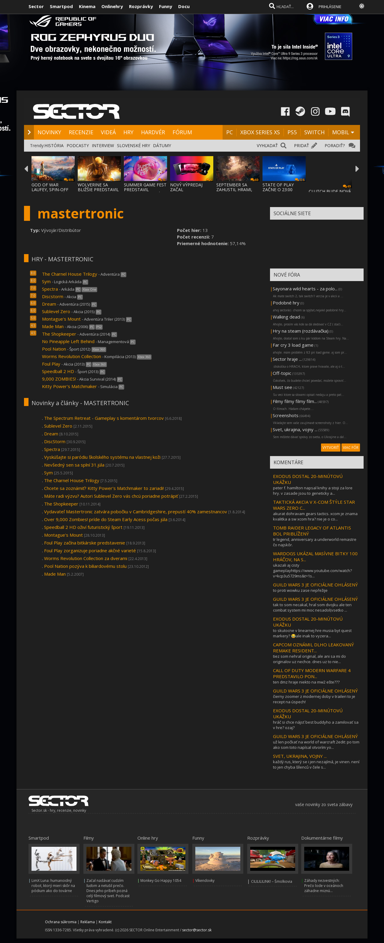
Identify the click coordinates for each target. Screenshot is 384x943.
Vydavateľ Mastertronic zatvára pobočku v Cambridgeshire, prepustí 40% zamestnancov (135, 511)
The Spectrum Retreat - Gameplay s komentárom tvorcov (104, 418)
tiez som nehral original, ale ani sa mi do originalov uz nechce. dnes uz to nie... (309, 659)
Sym (46, 281)
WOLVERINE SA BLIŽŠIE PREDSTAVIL (98, 187)
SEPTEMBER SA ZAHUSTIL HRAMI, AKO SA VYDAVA (234, 189)
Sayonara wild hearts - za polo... (305, 289)
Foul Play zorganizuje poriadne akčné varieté (90, 550)
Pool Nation (54, 349)
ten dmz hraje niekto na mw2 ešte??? (306, 682)
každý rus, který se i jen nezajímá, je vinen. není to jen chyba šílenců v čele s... (316, 764)
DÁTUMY (162, 145)
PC (229, 132)
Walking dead (286, 317)
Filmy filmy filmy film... (295, 401)
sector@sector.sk (197, 930)
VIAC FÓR (350, 447)
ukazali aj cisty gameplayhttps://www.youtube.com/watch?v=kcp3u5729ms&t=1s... (312, 570)
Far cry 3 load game (293, 345)
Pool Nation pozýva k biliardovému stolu (85, 566)
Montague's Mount (61, 319)
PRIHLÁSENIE (330, 6)
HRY (128, 132)
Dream (49, 304)
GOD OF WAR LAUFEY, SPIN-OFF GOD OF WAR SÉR (50, 189)
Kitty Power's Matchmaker (69, 386)
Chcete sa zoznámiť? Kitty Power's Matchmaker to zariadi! (104, 488)
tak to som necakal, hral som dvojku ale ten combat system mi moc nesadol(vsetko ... (312, 607)
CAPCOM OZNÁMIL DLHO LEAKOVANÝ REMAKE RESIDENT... (313, 648)
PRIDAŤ (301, 145)
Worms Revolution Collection (71, 356)
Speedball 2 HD (58, 371)
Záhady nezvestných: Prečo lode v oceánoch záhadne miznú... (323, 885)
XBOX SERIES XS (260, 132)
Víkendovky (204, 880)
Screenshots (285, 415)
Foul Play (51, 364)
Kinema (87, 6)
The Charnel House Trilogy (69, 274)
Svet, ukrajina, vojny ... (295, 429)
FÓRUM (182, 132)
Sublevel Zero (56, 311)
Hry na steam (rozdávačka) (300, 331)
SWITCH (314, 132)
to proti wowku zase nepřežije (300, 590)
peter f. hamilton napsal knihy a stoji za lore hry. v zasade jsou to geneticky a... (312, 490)
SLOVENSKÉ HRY (133, 145)
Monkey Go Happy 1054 (160, 880)
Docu (184, 6)
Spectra (50, 289)
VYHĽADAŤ (267, 145)
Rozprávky (141, 6)
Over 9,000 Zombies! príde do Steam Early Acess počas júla (105, 519)
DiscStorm (54, 441)
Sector (36, 6)
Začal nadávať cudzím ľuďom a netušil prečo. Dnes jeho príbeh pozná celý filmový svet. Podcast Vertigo (108, 890)
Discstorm (52, 296)
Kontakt (105, 921)
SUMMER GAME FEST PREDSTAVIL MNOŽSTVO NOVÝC (145, 189)
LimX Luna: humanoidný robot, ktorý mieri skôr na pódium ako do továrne (53, 885)
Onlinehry (112, 6)
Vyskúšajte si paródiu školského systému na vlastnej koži (102, 457)
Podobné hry (286, 303)
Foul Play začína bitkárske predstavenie (84, 543)
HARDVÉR (153, 132)
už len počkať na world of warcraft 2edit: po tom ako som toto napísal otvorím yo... (316, 744)
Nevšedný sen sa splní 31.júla (74, 465)
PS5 (292, 132)
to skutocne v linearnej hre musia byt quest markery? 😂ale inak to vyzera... (312, 633)
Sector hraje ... (287, 359)
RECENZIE (81, 132)
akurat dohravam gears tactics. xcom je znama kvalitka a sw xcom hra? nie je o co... (315, 516)
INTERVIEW (103, 145)
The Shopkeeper (59, 334)
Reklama (87, 921)
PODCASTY (78, 145)
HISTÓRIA (54, 145)
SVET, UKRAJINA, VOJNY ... (300, 756)
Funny (165, 6)
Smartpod (61, 6)
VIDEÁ (108, 132)
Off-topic (282, 373)
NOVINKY (49, 132)
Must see (282, 387)
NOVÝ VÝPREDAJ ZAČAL (186, 187)
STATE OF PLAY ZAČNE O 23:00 (278, 187)
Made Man (53, 326)
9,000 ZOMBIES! (59, 379)
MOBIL (340, 132)
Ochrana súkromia (60, 921)
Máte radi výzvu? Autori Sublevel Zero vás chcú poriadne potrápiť (111, 496)
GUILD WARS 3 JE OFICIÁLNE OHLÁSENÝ (315, 585)
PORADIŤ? (335, 145)
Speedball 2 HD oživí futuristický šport (83, 527)
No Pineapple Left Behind (68, 341)
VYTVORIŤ (330, 447)
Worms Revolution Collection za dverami (85, 558)
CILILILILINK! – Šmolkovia (271, 881)
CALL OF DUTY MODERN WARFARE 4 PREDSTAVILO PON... (312, 673)
